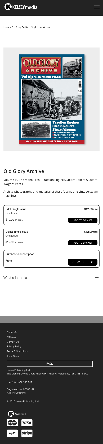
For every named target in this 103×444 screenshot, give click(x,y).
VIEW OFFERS (82, 262)
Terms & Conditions (17, 351)
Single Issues (37, 27)
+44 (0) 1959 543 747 (20, 382)
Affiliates (11, 336)
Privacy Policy (14, 346)
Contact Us (13, 341)
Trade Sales (13, 356)
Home (6, 27)
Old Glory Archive (20, 27)
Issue (48, 27)
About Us (12, 331)
